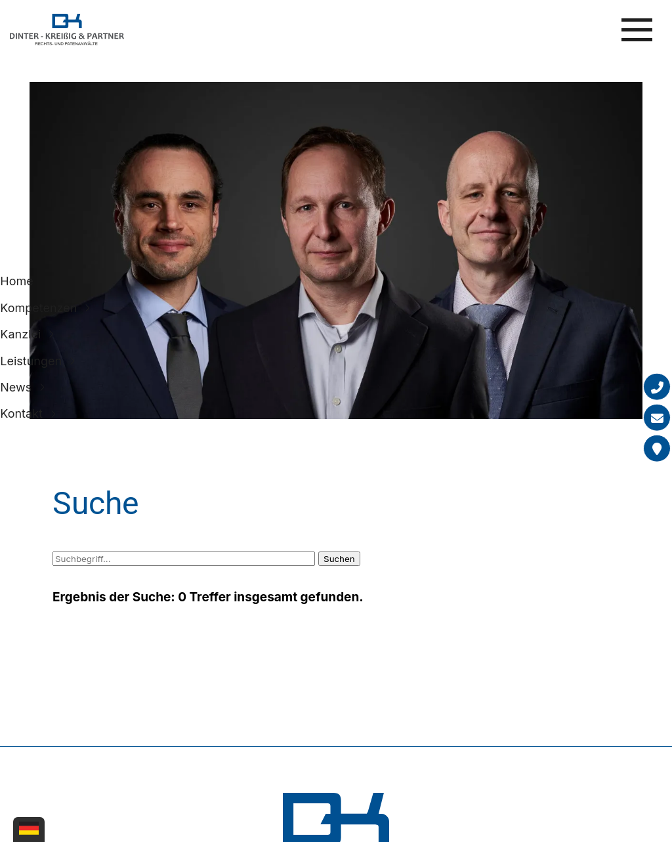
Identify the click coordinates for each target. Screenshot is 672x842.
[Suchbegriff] (183, 558)
